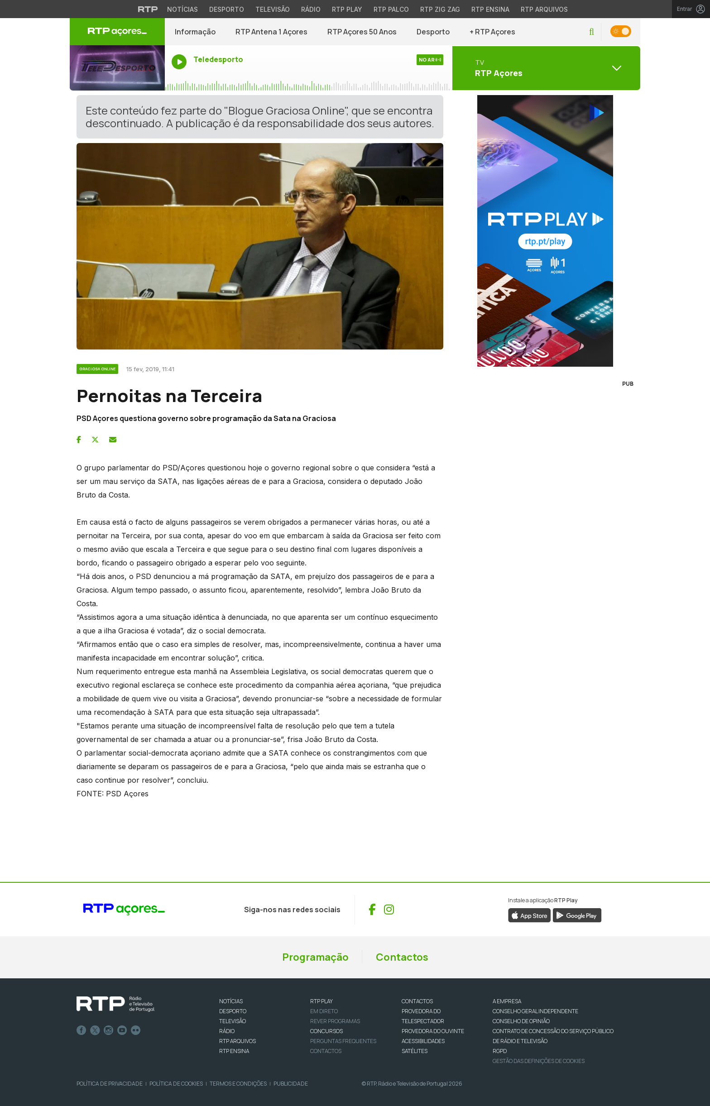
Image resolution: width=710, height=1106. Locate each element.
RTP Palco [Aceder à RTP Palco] (391, 9)
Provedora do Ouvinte (433, 1031)
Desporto (433, 32)
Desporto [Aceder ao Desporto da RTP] (226, 9)
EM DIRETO (324, 1011)
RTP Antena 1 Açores (271, 32)
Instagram (109, 1030)
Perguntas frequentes (343, 1041)
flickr (136, 1030)
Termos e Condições (238, 1083)
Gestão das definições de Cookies (539, 1061)
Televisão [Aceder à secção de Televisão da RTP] (272, 9)
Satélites (414, 1051)
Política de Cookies (176, 1083)
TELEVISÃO (232, 1021)
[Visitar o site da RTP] (148, 9)
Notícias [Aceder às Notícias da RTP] (182, 9)
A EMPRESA (507, 1001)
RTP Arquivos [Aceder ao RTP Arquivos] (544, 9)
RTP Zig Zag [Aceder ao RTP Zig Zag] (440, 9)
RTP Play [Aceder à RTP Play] (347, 9)
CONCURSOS (326, 1031)
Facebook (81, 1030)
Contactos (402, 957)
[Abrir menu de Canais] (545, 68)
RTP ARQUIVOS (237, 1041)
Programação (315, 957)
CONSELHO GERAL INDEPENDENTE (535, 1011)
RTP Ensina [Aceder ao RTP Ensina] (490, 9)
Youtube (122, 1030)
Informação (195, 32)
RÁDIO (227, 1031)
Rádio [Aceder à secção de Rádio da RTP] (311, 9)
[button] (591, 32)
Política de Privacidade (110, 1083)
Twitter (95, 1030)
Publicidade (290, 1083)
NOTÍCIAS (231, 1001)
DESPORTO (232, 1011)
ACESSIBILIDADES (423, 1041)
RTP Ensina (234, 1051)
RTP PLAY (321, 1001)
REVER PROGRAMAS (335, 1021)
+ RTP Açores (492, 32)
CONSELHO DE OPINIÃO (521, 1021)
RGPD (500, 1051)
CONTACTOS (417, 1001)
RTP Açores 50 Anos (362, 32)
